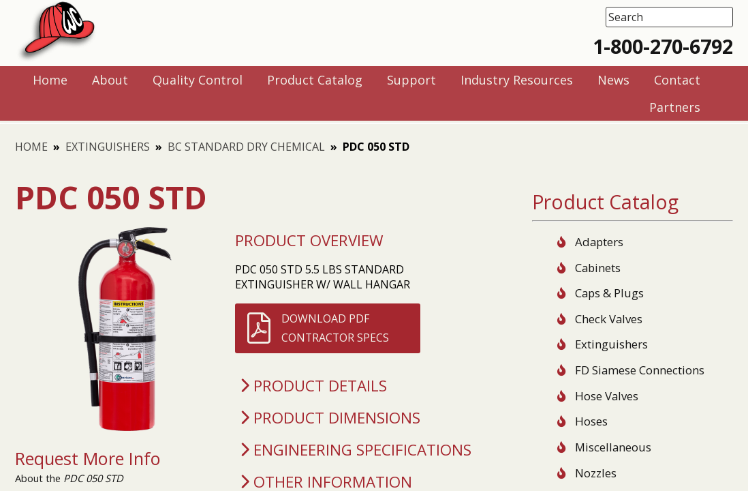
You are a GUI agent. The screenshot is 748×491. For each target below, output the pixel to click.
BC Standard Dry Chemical (246, 146)
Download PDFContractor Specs (335, 328)
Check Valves (608, 319)
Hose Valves (606, 396)
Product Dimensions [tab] (328, 417)
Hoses (591, 421)
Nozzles (596, 473)
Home (31, 146)
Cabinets (598, 268)
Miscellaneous (613, 447)
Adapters (599, 242)
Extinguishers (107, 146)
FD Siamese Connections (639, 370)
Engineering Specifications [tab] (353, 449)
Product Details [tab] (311, 385)
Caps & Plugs (609, 293)
